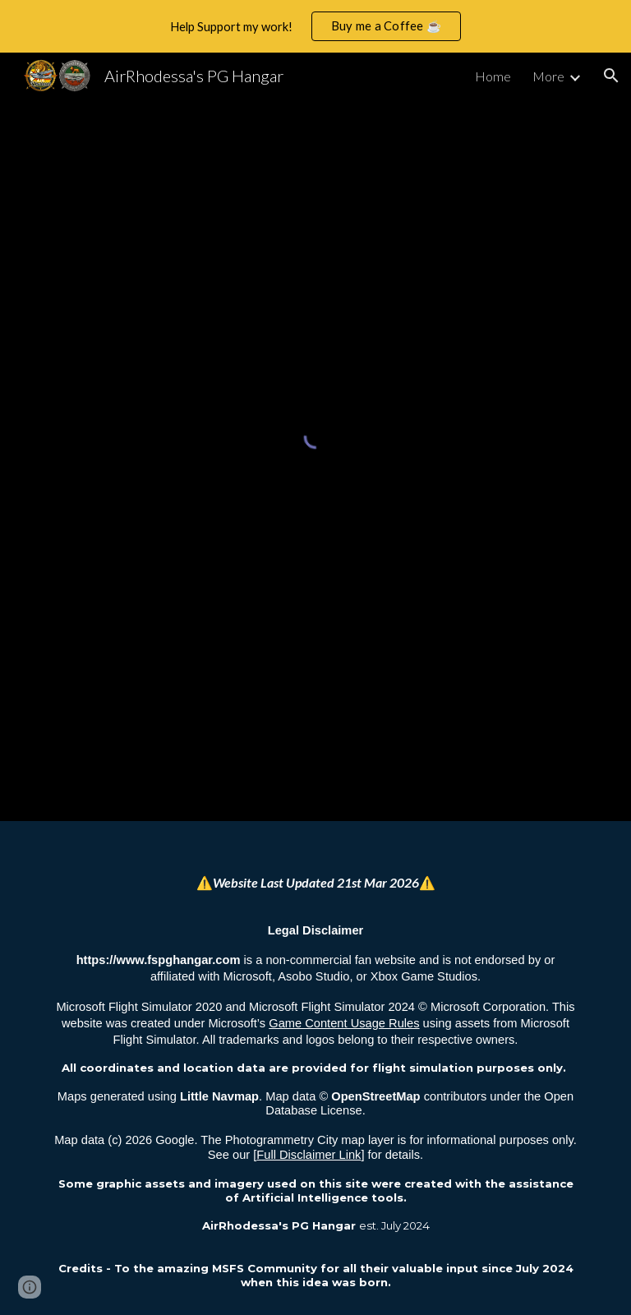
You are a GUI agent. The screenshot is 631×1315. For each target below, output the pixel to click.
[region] (315, 26)
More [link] (548, 76)
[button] (611, 75)
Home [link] (493, 76)
